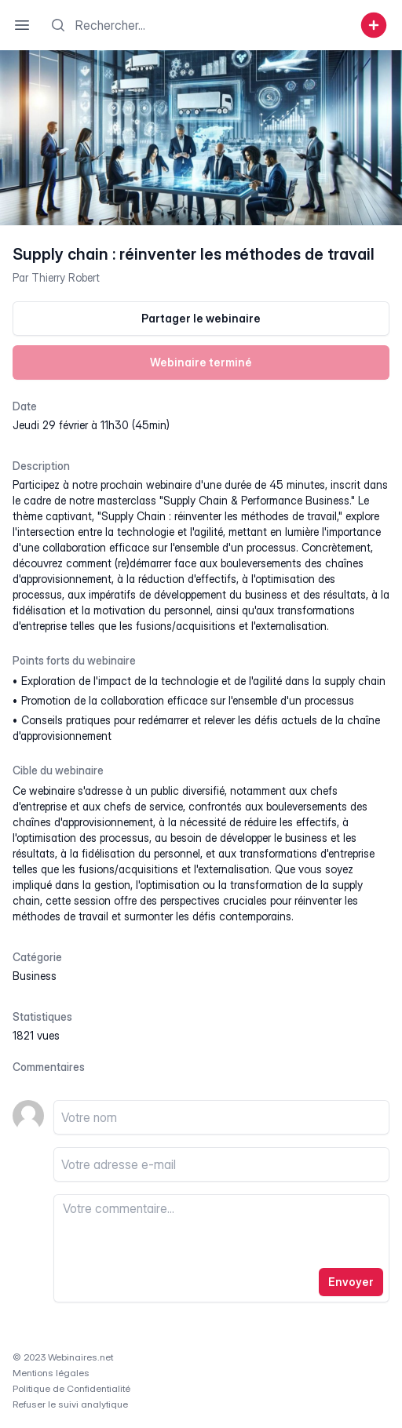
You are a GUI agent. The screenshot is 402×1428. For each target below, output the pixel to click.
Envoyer (351, 1281)
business (35, 975)
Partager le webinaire (201, 318)
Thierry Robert (65, 277)
